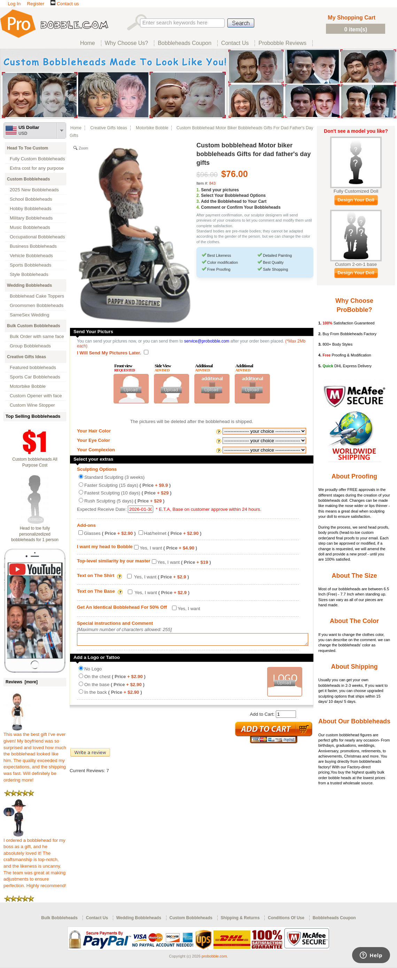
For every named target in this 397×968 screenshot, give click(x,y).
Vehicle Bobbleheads (31, 255)
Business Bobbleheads (33, 246)
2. (198, 195)
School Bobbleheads (31, 199)
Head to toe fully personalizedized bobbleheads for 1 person (35, 534)
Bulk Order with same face (37, 336)
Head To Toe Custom (27, 148)
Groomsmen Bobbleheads (36, 305)
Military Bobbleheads (31, 218)
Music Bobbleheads (30, 227)
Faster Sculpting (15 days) (127, 485)
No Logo (93, 671)
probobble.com (214, 956)
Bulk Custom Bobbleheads (33, 325)
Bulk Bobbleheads (59, 917)
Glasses (110, 533)
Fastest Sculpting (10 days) (127, 492)
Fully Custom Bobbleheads (37, 158)
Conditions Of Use (286, 917)
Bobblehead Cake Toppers (37, 296)
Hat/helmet (173, 533)
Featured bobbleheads (33, 367)
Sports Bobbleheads (30, 265)
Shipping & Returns (240, 917)
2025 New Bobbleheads (34, 189)
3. (198, 201)
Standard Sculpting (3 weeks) (114, 477)
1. (198, 189)
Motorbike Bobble (28, 386)
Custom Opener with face (36, 395)
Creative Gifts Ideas (26, 356)
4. (198, 207)
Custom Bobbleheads (28, 179)
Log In (14, 3)
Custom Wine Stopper (32, 405)
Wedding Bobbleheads (29, 285)
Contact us (64, 3)
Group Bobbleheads (30, 345)
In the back (113, 694)
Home (75, 127)
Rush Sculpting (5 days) (124, 501)
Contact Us (97, 917)
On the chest (115, 678)
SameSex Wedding (29, 314)
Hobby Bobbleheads (30, 208)
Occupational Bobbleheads (37, 236)
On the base (114, 686)
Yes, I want (168, 548)
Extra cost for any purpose (37, 168)
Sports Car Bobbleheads (35, 376)
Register (35, 3)
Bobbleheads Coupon (334, 917)
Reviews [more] (22, 681)
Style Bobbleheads (29, 274)
